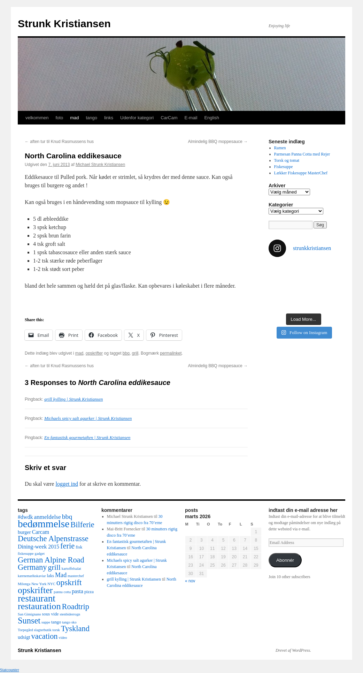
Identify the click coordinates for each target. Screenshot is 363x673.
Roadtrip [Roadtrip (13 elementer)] (75, 606)
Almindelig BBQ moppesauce (218, 141)
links (108, 117)
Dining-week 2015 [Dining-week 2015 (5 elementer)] (38, 547)
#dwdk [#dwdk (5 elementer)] (25, 517)
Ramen (280, 147)
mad (74, 117)
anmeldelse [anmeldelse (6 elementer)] (47, 517)
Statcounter (9, 669)
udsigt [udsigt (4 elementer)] (24, 637)
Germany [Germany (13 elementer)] (32, 567)
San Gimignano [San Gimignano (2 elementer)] (29, 614)
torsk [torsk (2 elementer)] (56, 630)
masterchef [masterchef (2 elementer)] (76, 576)
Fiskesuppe (283, 166)
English (211, 117)
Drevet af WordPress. (293, 650)
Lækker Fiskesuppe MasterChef (300, 173)
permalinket (171, 353)
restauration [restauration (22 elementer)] (39, 606)
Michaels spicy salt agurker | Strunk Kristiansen (88, 418)
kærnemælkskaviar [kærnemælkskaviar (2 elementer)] (32, 576)
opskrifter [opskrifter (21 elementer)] (35, 590)
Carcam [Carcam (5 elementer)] (40, 532)
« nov (190, 581)
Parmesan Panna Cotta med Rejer (302, 154)
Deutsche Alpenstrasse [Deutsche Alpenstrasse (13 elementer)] (53, 538)
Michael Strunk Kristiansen (100, 164)
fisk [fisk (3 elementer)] (79, 547)
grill (135, 353)
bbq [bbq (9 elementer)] (67, 516)
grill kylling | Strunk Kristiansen (73, 399)
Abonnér (285, 560)
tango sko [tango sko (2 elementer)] (69, 622)
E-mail (191, 117)
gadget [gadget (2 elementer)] (40, 553)
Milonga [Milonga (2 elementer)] (24, 584)
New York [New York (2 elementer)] (38, 584)
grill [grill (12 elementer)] (54, 567)
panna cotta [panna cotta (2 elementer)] (62, 592)
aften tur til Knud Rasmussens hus (59, 141)
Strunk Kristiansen (64, 23)
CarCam (169, 117)
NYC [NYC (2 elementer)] (51, 584)
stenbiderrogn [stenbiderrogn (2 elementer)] (70, 614)
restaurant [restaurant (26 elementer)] (36, 598)
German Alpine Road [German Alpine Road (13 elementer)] (51, 559)
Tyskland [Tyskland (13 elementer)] (75, 628)
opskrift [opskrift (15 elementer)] (69, 582)
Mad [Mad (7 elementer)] (61, 575)
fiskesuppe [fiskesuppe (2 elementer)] (26, 553)
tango (91, 117)
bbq (126, 353)
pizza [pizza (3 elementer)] (89, 591)
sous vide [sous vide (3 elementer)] (50, 614)
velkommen (36, 117)
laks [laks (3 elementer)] (50, 575)
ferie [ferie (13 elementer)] (67, 546)
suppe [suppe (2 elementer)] (45, 622)
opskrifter (94, 353)
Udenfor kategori (137, 117)
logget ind (66, 484)
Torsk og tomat (287, 160)
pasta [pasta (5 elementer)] (77, 591)
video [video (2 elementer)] (63, 638)
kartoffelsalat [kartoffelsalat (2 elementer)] (71, 568)
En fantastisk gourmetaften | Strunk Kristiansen (87, 437)
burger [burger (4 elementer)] (24, 532)
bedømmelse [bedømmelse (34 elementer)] (43, 523)
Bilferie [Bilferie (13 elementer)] (82, 524)
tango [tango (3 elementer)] (56, 622)
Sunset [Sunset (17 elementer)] (29, 620)
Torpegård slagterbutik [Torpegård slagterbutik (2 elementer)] (35, 630)
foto (59, 117)
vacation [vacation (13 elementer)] (44, 636)
